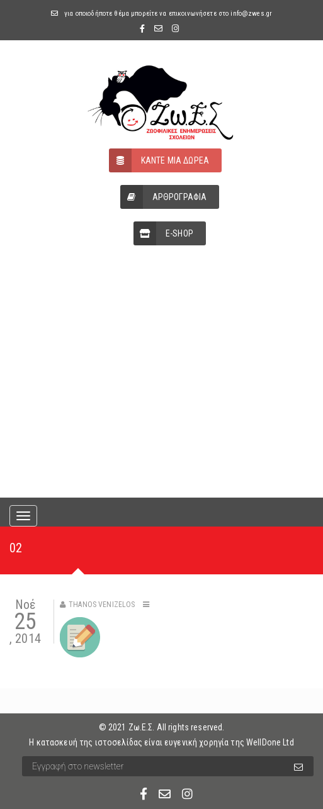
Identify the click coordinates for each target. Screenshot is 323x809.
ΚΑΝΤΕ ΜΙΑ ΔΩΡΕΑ (159, 160)
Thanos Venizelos (102, 604)
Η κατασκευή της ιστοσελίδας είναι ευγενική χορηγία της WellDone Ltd (161, 742)
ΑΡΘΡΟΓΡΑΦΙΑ (163, 197)
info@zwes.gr (251, 13)
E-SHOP (163, 233)
